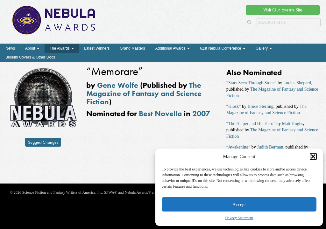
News (10, 48)
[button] (313, 156)
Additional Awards (172, 48)
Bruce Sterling (260, 106)
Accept (239, 204)
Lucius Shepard (297, 82)
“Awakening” (238, 147)
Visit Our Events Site (282, 9)
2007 (201, 113)
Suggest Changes (43, 142)
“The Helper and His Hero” (250, 123)
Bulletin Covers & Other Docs (30, 57)
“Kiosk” (233, 106)
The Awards (62, 48)
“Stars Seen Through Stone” (251, 82)
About (32, 48)
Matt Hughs (292, 123)
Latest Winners (97, 48)
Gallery (264, 48)
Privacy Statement (239, 218)
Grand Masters (132, 48)
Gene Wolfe (117, 85)
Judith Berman (270, 147)
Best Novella (160, 113)
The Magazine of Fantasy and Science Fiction (144, 93)
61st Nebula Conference (222, 48)
